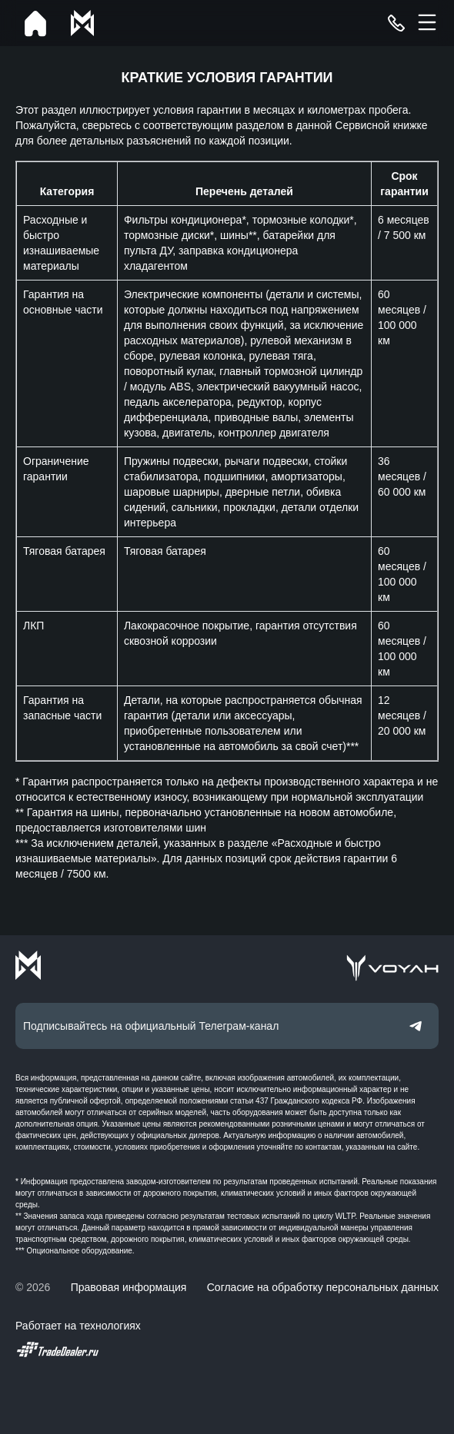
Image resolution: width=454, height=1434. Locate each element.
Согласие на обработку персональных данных (323, 1287)
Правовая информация (129, 1287)
